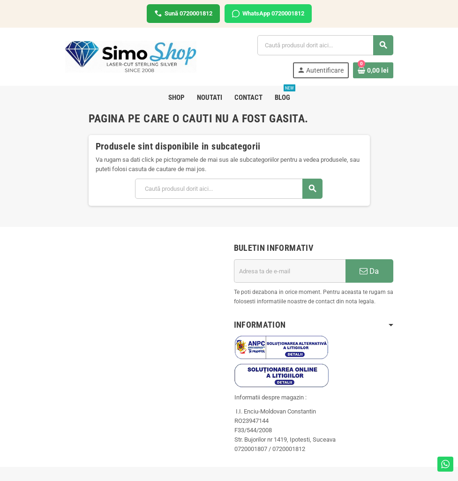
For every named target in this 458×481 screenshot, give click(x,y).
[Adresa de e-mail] (289, 271)
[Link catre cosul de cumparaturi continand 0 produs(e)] (373, 70)
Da (369, 271)
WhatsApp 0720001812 (268, 13)
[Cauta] (324, 45)
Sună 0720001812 (183, 13)
